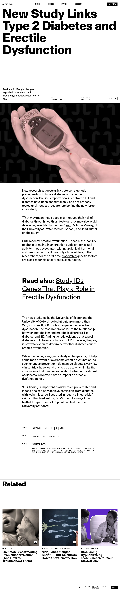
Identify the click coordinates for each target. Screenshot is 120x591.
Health (52, 436)
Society (78, 4)
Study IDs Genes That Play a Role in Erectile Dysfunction (58, 289)
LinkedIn (48, 428)
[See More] (58, 436)
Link (62, 428)
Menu (114, 4)
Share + (112, 99)
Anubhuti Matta (58, 99)
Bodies (51, 4)
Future (64, 4)
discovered (69, 256)
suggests (47, 190)
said (68, 225)
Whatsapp (37, 428)
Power (37, 4)
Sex (44, 436)
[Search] (109, 4)
